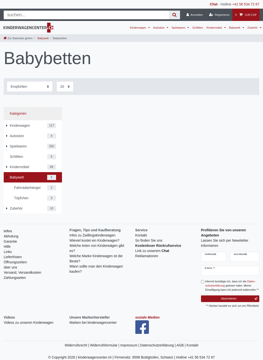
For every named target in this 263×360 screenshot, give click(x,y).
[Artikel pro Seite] (65, 86)
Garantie (10, 241)
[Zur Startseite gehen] (17, 38)
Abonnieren (239, 298)
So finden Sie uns (148, 240)
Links (8, 252)
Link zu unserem (152, 251)
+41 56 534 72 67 (245, 4)
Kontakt (141, 235)
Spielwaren (179, 27)
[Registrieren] (219, 15)
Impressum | (130, 345)
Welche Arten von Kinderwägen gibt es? (96, 248)
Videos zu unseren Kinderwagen (28, 322)
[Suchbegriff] (86, 15)
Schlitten (197, 27)
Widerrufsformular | (105, 345)
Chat (214, 4)
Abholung (11, 236)
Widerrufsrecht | (77, 345)
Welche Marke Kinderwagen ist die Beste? (95, 258)
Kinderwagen (138, 27)
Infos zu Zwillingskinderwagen (92, 235)
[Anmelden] (195, 15)
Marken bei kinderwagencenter (93, 322)
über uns (10, 267)
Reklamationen (146, 256)
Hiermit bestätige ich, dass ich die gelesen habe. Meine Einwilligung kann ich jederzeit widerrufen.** (232, 285)
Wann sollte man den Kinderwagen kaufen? (96, 268)
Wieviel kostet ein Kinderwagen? (94, 240)
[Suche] (174, 15)
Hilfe (7, 247)
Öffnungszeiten (15, 262)
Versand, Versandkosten (22, 272)
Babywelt (235, 27)
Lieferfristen (13, 257)
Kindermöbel (214, 27)
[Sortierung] (29, 86)
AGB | (182, 345)
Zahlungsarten (15, 278)
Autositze (159, 27)
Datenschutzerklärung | (158, 345)
